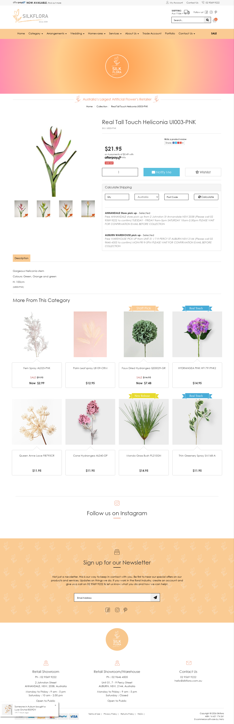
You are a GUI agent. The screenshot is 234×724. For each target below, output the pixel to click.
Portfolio (170, 32)
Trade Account (152, 32)
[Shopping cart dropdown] (214, 20)
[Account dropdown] (174, 2)
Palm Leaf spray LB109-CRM (90, 367)
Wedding (77, 32)
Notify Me (161, 172)
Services (115, 32)
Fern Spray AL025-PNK (36, 367)
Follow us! (198, 11)
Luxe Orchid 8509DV (25, 709)
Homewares (96, 32)
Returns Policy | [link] (128, 713)
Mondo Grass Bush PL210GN (144, 455)
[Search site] (207, 19)
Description (22, 257)
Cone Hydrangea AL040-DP (90, 455)
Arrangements (57, 32)
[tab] (22, 258)
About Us (132, 32)
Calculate (206, 196)
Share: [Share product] (174, 142)
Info (124, 156)
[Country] (147, 196)
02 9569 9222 (210, 2)
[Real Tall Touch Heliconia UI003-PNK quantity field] (120, 171)
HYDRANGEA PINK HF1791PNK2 (197, 367)
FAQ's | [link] (141, 713)
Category (36, 32)
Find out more (54, 3)
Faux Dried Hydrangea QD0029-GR (144, 367)
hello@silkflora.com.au (188, 680)
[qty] (117, 196)
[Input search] (187, 19)
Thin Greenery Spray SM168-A (197, 455)
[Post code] (176, 196)
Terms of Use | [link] (95, 713)
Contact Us (192, 2)
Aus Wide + (180, 11)
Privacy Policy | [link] (111, 713)
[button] (203, 171)
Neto (221, 719)
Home (21, 32)
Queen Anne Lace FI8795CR (36, 455)
